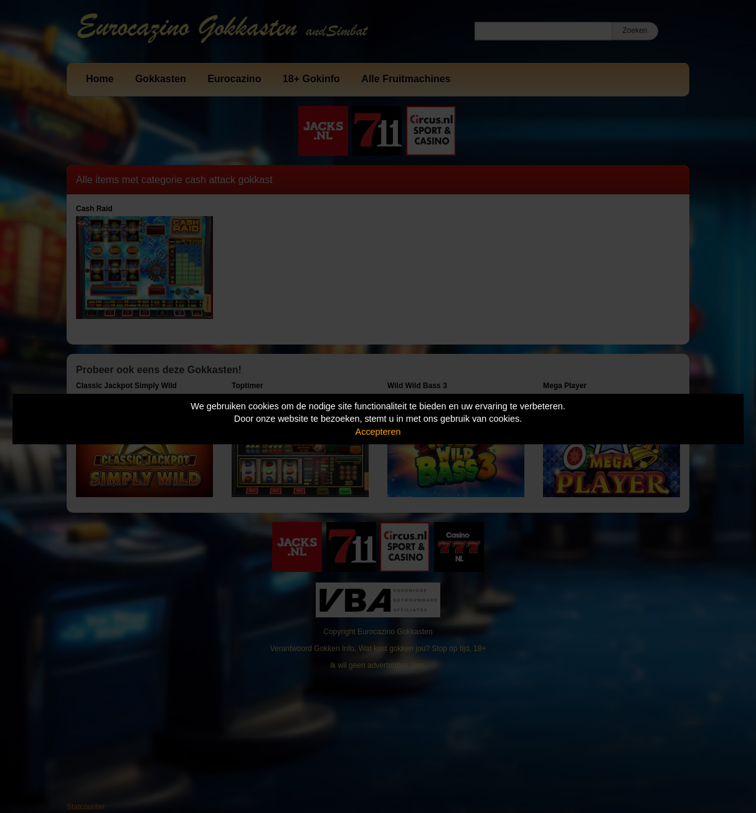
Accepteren (378, 432)
